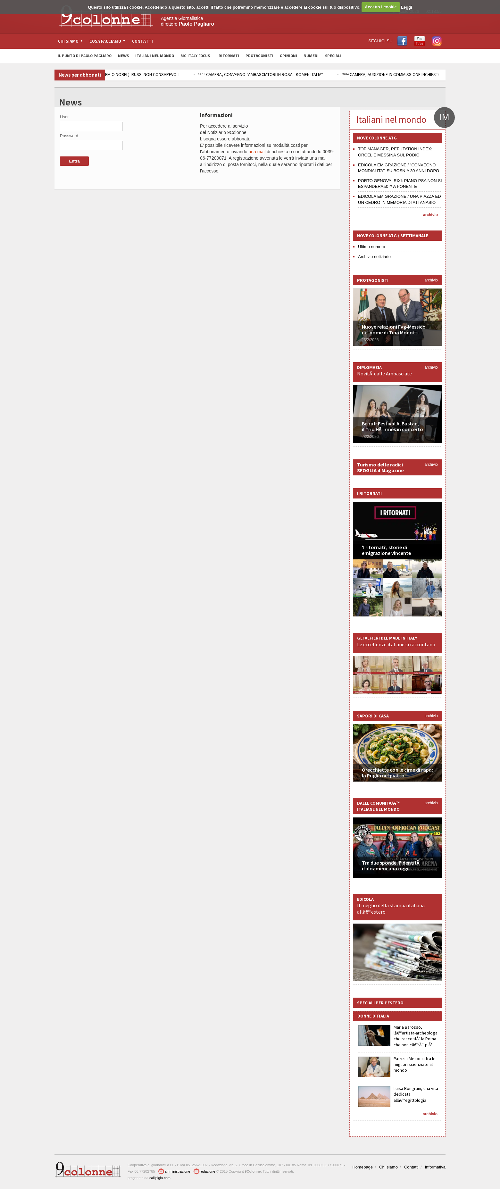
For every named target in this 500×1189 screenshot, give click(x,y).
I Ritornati (227, 56)
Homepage (362, 1167)
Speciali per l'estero (380, 1003)
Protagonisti (259, 56)
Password (69, 135)
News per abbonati (80, 74)
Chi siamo (388, 1167)
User (64, 116)
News (123, 56)
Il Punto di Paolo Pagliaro (85, 56)
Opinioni (288, 56)
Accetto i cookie (381, 6)
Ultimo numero (371, 246)
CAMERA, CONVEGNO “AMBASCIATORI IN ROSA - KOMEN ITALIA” (281, 74)
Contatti (142, 41)
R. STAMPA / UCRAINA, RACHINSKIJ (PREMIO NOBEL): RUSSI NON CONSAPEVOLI (123, 74)
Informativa (435, 1167)
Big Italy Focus (195, 56)
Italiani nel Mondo (154, 56)
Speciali (333, 56)
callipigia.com (160, 1178)
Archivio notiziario (374, 256)
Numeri (311, 56)
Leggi (406, 6)
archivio (430, 215)
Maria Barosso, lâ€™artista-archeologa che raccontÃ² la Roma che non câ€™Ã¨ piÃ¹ (416, 1036)
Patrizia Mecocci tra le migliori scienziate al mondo (415, 1064)
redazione (204, 1171)
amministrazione (174, 1171)
